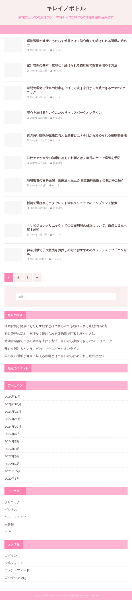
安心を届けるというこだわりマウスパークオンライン (64, 112)
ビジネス (10, 509)
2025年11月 (12, 396)
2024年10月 (12, 426)
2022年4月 (12, 464)
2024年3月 (12, 449)
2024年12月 (12, 411)
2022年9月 (12, 456)
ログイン (10, 555)
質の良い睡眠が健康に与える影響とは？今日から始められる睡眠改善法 (77, 135)
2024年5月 (12, 441)
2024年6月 (12, 434)
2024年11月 (12, 419)
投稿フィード (13, 563)
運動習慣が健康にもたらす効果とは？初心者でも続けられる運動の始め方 (55, 326)
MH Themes (91, 595)
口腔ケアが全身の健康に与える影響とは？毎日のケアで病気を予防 (73, 158)
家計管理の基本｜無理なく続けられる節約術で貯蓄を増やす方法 (72, 65)
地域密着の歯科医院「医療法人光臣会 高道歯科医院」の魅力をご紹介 (75, 180)
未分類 (9, 524)
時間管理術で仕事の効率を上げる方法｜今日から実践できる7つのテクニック (58, 341)
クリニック (12, 502)
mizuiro (57, 50)
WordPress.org (15, 578)
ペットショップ (15, 517)
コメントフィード (16, 570)
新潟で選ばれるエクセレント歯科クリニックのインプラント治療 (72, 203)
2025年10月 (12, 404)
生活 (7, 532)
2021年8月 (12, 478)
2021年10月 (12, 471)
